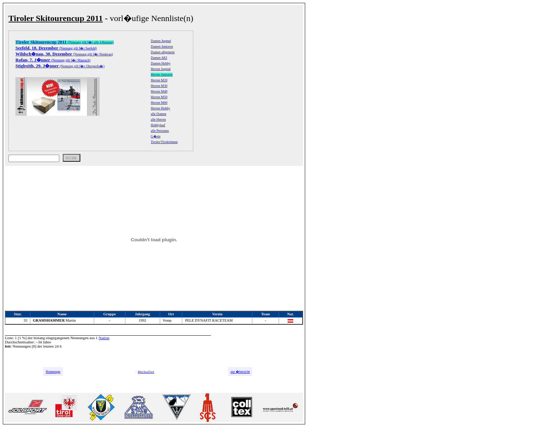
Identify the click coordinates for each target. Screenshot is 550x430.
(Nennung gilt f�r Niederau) (64, 54)
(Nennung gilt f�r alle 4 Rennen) (64, 42)
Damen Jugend (161, 41)
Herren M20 (159, 80)
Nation (104, 338)
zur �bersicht (240, 372)
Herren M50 (159, 97)
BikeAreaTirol (146, 372)
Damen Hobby (160, 63)
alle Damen (158, 114)
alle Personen (160, 131)
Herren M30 (159, 86)
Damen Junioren (162, 46)
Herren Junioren (162, 74)
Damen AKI (159, 58)
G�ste (156, 136)
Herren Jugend (160, 69)
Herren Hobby (160, 108)
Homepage (53, 372)
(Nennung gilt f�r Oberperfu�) (60, 66)
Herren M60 (159, 103)
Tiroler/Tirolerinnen (164, 142)
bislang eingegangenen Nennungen (61, 338)
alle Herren (158, 119)
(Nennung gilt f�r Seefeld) (56, 48)
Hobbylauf (158, 125)
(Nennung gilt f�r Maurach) (52, 60)
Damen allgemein (163, 52)
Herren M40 (159, 91)
